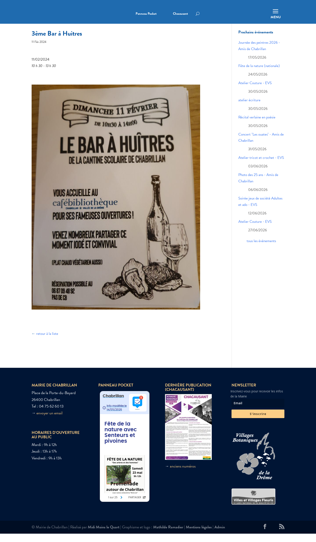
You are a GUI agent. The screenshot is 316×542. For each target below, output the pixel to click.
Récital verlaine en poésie (256, 126)
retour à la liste (47, 342)
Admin (219, 535)
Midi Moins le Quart (103, 535)
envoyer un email (49, 421)
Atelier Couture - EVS (255, 91)
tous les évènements (261, 249)
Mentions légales (199, 535)
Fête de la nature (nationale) (259, 74)
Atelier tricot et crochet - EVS (261, 166)
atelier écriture (249, 108)
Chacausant (180, 14)
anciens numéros (183, 475)
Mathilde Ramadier (168, 535)
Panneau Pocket (146, 14)
